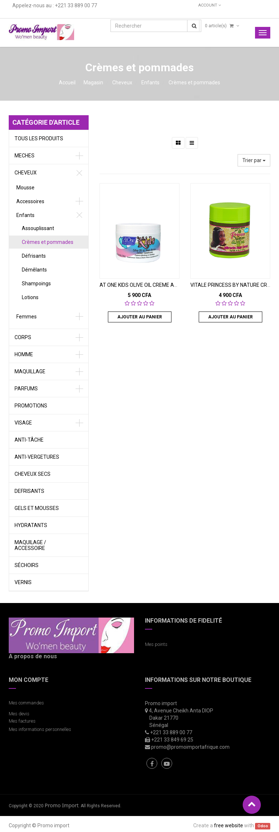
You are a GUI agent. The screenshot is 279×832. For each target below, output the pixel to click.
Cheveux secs (32, 474)
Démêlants (34, 270)
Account (209, 5)
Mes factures (22, 721)
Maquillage (30, 371)
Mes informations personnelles (41, 729)
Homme (24, 354)
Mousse (25, 187)
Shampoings (36, 283)
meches (25, 155)
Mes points (156, 644)
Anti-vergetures (37, 457)
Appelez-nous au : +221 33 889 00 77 (54, 5)
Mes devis (19, 713)
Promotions (31, 406)
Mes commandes (26, 703)
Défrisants (34, 256)
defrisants (29, 491)
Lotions (30, 297)
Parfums (26, 388)
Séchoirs (27, 565)
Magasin (93, 82)
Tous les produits (39, 138)
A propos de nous (33, 656)
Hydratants (31, 525)
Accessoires (30, 201)
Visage (23, 423)
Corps (23, 337)
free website (228, 825)
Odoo (263, 826)
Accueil (67, 82)
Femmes (26, 316)
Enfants (150, 82)
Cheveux (122, 82)
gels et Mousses (37, 508)
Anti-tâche (29, 440)
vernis (23, 582)
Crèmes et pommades (194, 82)
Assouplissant (38, 228)
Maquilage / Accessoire (30, 545)
